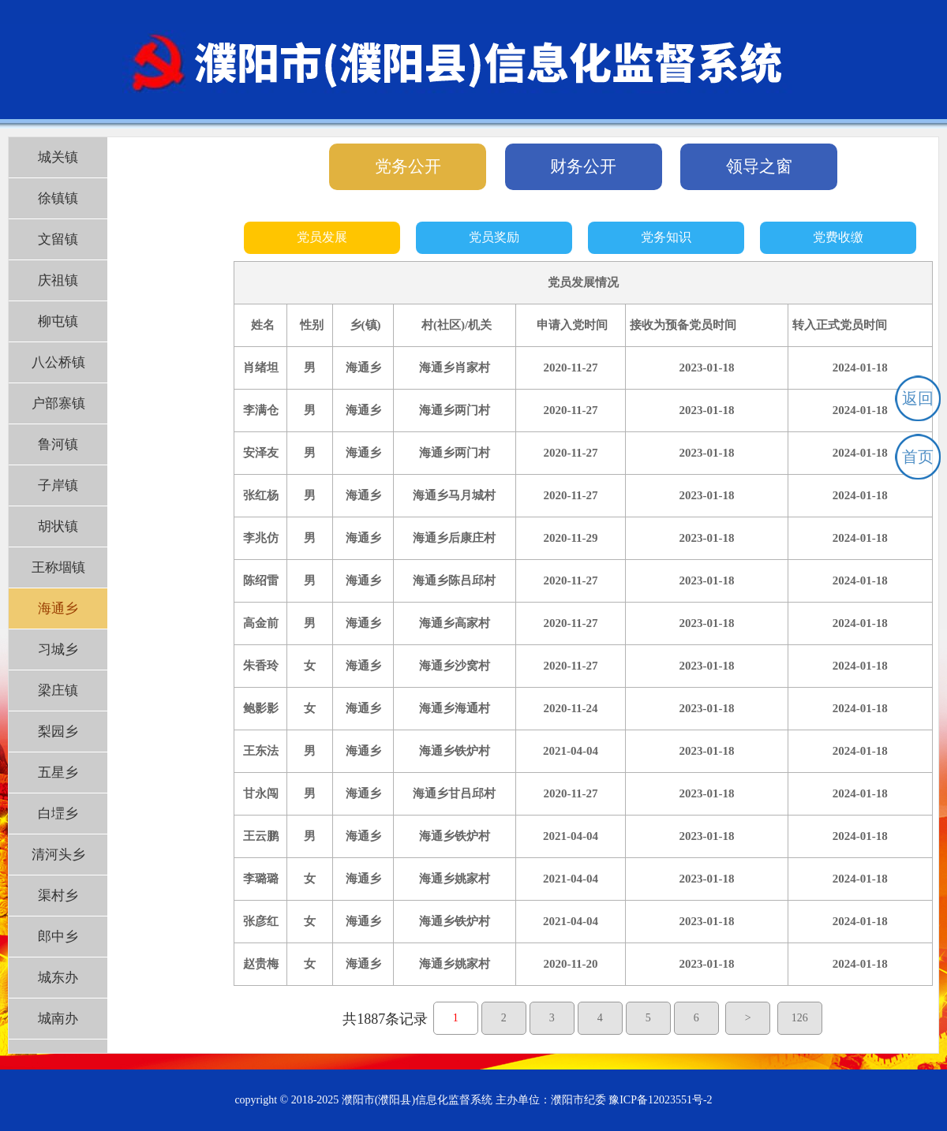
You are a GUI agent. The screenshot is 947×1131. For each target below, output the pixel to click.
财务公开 (583, 166)
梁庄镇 (58, 690)
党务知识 (666, 237)
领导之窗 (759, 166)
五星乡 (58, 772)
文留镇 (58, 239)
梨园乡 (58, 731)
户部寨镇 (58, 403)
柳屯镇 (58, 321)
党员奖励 (494, 237)
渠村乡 (58, 895)
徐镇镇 (58, 198)
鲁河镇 (58, 444)
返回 (918, 398)
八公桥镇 (58, 362)
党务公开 (408, 166)
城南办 (58, 1018)
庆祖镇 (58, 280)
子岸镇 (58, 485)
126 (800, 1018)
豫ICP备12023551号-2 (660, 1100)
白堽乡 (58, 813)
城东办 (58, 977)
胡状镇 (58, 526)
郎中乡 (58, 936)
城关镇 (58, 157)
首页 (918, 456)
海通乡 (58, 608)
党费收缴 (838, 237)
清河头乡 (58, 854)
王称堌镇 (58, 567)
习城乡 (58, 649)
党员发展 (322, 237)
